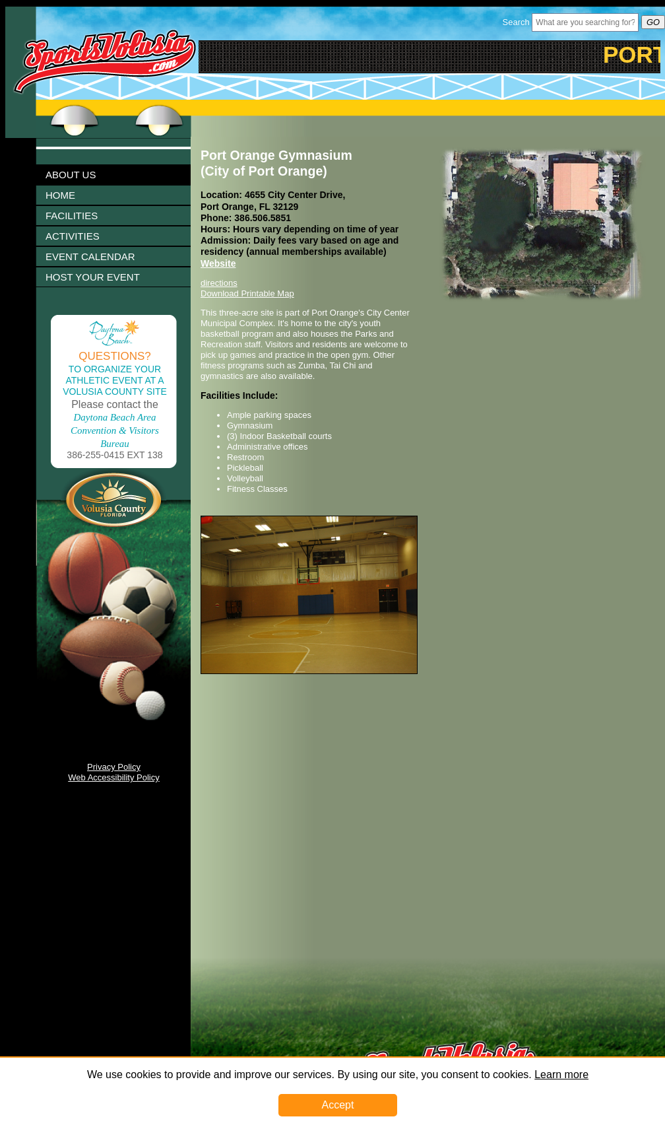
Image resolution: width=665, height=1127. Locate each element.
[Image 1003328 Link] (309, 671)
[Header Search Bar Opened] (585, 22)
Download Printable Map (247, 293)
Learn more (561, 1074)
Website (218, 263)
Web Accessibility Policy (113, 777)
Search (516, 22)
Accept (338, 1104)
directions (219, 283)
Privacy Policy (114, 767)
